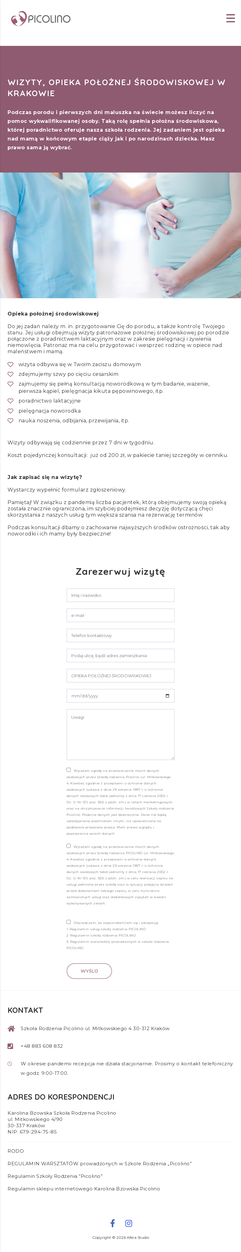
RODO (16, 1151)
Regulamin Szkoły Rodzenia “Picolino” (55, 1176)
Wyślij (89, 971)
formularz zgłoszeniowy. (95, 490)
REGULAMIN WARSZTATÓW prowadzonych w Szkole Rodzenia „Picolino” (100, 1164)
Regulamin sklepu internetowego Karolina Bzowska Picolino (84, 1189)
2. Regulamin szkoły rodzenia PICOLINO (101, 935)
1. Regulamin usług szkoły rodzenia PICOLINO (106, 929)
